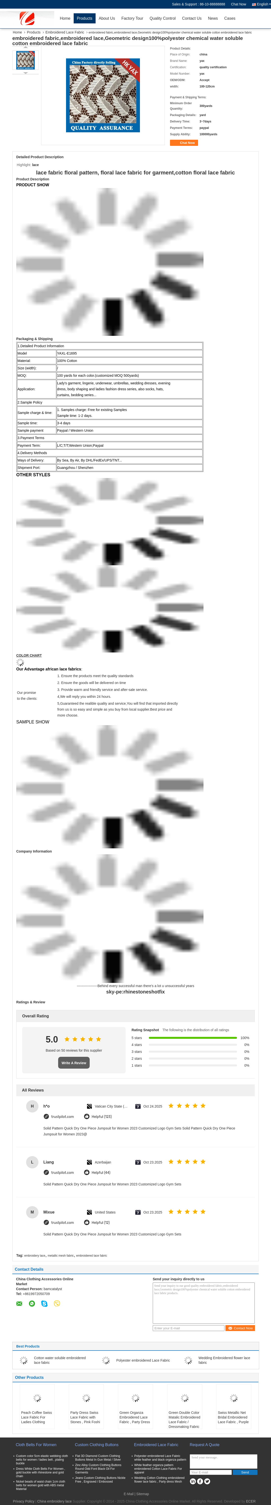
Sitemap (142, 1494)
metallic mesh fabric (61, 1255)
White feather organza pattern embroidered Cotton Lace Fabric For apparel (158, 1468)
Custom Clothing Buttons (97, 1445)
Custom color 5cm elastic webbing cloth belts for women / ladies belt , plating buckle (42, 1459)
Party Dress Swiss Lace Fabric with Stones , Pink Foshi (85, 1417)
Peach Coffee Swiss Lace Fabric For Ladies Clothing (36, 1417)
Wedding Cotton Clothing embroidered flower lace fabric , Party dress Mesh (159, 1479)
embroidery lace (34, 1255)
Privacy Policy (23, 1501)
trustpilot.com (62, 1117)
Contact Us (192, 18)
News (213, 18)
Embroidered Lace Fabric (65, 32)
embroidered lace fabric (91, 1255)
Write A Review (74, 1063)
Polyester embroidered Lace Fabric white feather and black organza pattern (160, 1457)
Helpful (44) (101, 1173)
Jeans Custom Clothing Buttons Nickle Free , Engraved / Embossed (100, 1479)
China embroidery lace (54, 1501)
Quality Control (163, 18)
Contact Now (240, 1328)
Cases (229, 18)
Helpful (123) (102, 1117)
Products (84, 18)
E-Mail (129, 1494)
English (264, 4)
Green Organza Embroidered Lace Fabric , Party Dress (134, 1417)
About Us (107, 18)
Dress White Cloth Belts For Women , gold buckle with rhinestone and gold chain (40, 1472)
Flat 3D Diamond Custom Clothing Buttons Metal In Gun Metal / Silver (98, 1457)
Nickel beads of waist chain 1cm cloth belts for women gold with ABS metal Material (40, 1485)
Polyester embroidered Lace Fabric (143, 1360)
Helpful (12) (101, 1223)
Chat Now (238, 4)
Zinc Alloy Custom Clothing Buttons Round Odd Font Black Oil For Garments (98, 1468)
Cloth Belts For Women (36, 1445)
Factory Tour (132, 18)
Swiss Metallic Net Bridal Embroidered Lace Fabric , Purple (233, 1417)
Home (65, 18)
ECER (251, 1501)
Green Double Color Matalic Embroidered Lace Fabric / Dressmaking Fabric (184, 1420)
